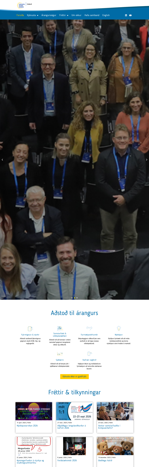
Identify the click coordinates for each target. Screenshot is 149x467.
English (106, 15)
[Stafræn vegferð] (89, 353)
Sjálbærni (60, 360)
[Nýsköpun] (118, 328)
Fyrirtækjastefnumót (89, 335)
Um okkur (76, 15)
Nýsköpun (119, 335)
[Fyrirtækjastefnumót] (89, 328)
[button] (2, 159)
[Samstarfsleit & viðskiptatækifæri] (59, 328)
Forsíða (20, 15)
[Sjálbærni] (59, 353)
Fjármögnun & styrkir (30, 335)
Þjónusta (32, 15)
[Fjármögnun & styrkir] (30, 328)
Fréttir (63, 15)
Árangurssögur (48, 15)
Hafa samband (92, 15)
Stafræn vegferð (89, 360)
